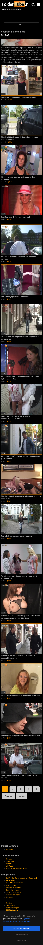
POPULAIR (5, 35)
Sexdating (9, 897)
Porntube (9, 864)
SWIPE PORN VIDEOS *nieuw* (16, 868)
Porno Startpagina (12, 908)
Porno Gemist (11, 905)
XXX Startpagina (12, 910)
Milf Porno (9, 866)
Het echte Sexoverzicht (14, 883)
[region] (21, 928)
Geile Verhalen (11, 885)
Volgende (8, 796)
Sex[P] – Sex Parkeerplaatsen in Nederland (21, 878)
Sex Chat (9, 903)
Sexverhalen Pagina (13, 895)
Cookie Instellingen (21, 934)
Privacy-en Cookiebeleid (22, 921)
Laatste (22, 796)
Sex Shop (9, 849)
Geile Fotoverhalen (12, 890)
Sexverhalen (10, 880)
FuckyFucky (10, 861)
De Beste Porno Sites (13, 888)
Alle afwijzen (21, 940)
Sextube (9, 859)
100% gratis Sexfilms (13, 892)
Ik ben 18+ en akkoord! (22, 928)
